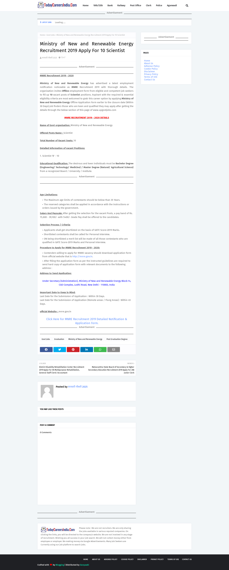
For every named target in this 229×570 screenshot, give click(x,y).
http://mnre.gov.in (82, 256)
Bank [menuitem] (110, 5)
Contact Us (149, 79)
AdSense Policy (152, 66)
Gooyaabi (84, 565)
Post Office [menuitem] (135, 5)
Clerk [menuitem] (148, 5)
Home (42, 35)
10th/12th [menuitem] (98, 5)
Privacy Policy (151, 74)
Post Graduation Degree (117, 339)
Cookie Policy (151, 68)
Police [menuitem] (159, 5)
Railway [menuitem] (121, 5)
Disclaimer (149, 71)
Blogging (60, 565)
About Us (148, 63)
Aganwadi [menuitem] (172, 5)
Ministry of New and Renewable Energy (85, 339)
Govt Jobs (51, 35)
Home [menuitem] (86, 5)
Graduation (59, 339)
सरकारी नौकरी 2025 (49, 58)
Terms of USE (150, 77)
